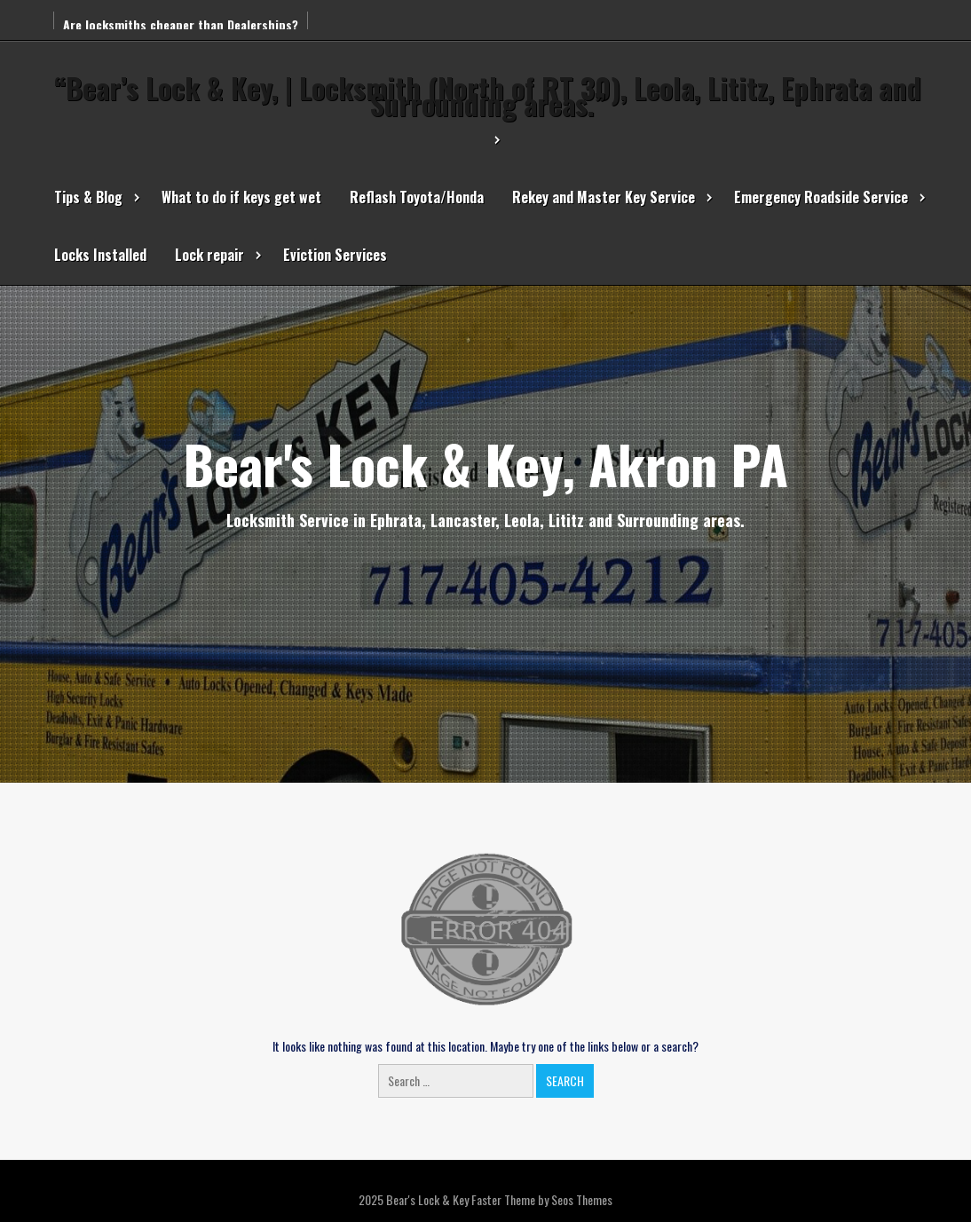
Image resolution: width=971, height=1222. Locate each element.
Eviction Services (335, 254)
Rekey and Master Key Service (603, 197)
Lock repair (209, 254)
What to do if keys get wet (241, 197)
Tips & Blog (88, 197)
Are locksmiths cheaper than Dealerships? (180, 24)
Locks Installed (100, 254)
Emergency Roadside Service (821, 197)
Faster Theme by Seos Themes (541, 1199)
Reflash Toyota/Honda (417, 197)
